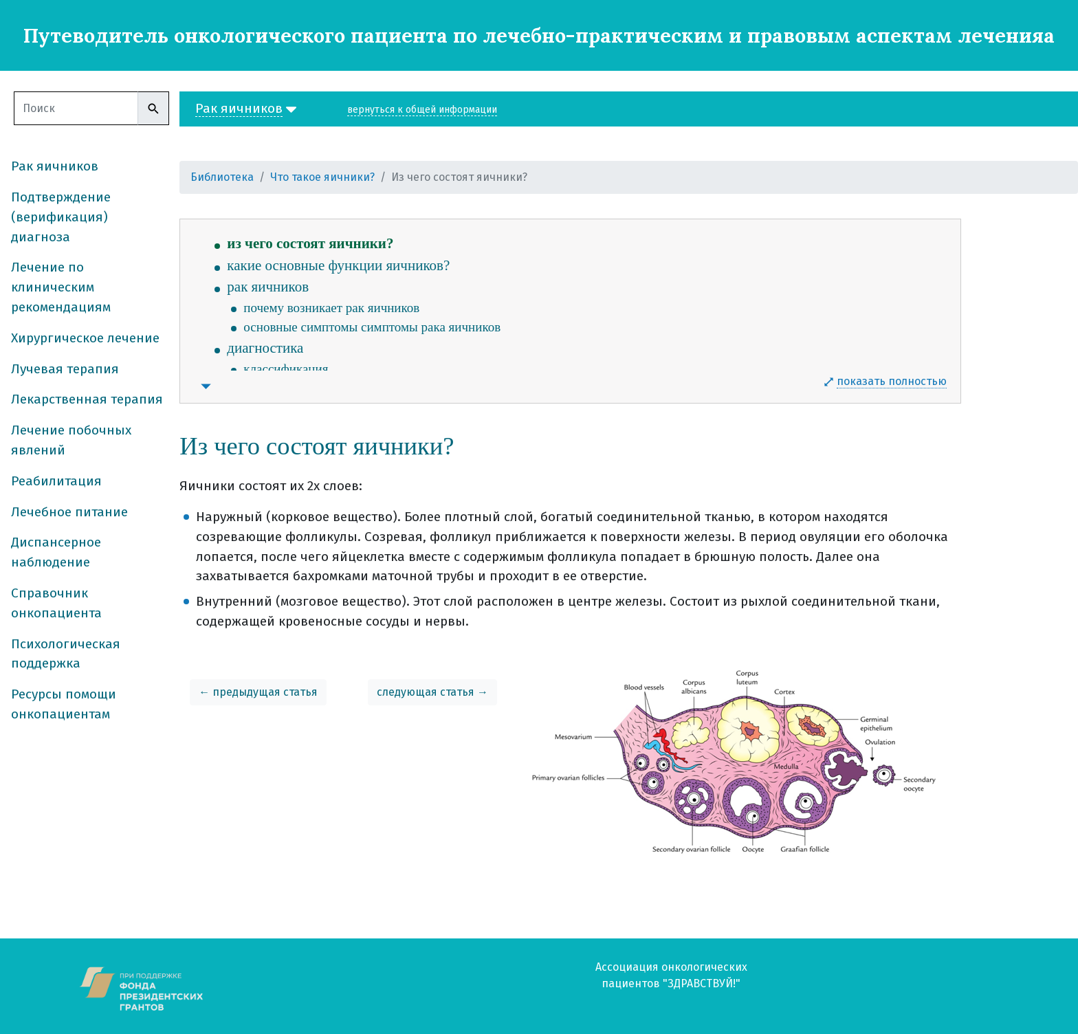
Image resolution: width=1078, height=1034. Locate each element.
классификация (285, 369)
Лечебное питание (69, 512)
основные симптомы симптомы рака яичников (371, 327)
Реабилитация (56, 481)
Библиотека (222, 177)
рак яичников (268, 286)
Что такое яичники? (322, 177)
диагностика (265, 348)
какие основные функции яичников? (338, 265)
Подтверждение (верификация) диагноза (61, 217)
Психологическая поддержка (65, 654)
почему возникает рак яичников (331, 307)
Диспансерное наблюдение (56, 552)
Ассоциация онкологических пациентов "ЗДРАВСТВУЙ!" (671, 975)
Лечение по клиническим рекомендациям (61, 287)
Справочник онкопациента (56, 603)
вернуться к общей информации (422, 110)
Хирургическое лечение (85, 338)
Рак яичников (54, 166)
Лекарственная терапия (87, 399)
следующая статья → (432, 691)
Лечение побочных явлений (71, 440)
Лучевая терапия (65, 369)
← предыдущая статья (258, 691)
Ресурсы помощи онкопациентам (63, 704)
